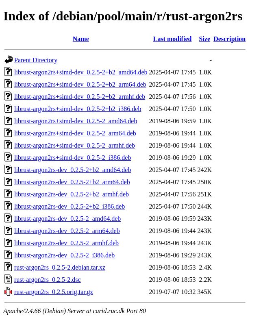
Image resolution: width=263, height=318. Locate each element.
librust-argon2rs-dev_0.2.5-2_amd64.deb (67, 218)
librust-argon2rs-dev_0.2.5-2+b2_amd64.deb (72, 169)
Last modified (172, 38)
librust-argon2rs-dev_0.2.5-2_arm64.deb (67, 230)
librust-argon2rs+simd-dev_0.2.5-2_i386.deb (72, 157)
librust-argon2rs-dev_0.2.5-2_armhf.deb (66, 243)
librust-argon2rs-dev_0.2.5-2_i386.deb (64, 255)
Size (205, 38)
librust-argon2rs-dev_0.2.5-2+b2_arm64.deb (72, 182)
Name (81, 38)
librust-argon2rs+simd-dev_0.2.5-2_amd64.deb (75, 121)
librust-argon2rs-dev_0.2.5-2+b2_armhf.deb (71, 194)
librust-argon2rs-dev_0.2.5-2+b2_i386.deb (69, 206)
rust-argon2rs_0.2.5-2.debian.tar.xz (59, 267)
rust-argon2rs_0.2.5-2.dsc (47, 279)
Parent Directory (35, 60)
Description (229, 38)
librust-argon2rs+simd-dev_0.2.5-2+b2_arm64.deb (80, 84)
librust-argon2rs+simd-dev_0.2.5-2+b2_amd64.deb (80, 72)
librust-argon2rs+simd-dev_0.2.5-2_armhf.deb (74, 145)
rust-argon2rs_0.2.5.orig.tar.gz (53, 291)
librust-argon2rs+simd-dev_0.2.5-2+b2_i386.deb (77, 108)
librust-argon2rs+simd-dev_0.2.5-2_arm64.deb (75, 133)
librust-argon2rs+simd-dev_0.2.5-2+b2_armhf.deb (79, 96)
